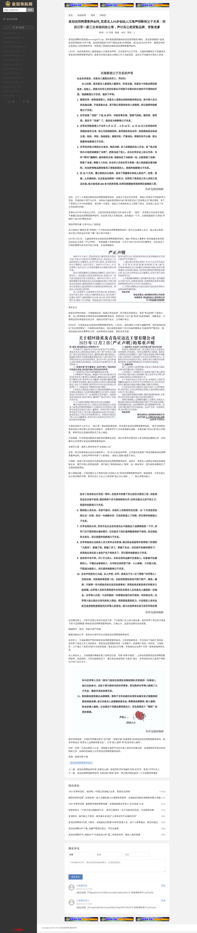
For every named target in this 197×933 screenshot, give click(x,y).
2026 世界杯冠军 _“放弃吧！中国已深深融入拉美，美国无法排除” (99, 791)
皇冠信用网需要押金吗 (81, 763)
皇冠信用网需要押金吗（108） (15, 47)
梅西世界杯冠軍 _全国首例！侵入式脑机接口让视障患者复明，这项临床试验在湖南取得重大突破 (114, 798)
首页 (70, 15)
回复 (163, 887)
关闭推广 (20, 930)
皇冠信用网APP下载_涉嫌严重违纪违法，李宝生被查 (93, 828)
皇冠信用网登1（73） (12, 96)
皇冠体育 (81, 15)
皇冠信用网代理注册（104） (14, 56)
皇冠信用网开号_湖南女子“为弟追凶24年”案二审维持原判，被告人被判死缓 (104, 835)
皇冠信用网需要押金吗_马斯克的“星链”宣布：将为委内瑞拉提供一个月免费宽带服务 (117, 773)
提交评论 (76, 879)
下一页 (25, 102)
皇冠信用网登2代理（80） (13, 82)
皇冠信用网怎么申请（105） (14, 51)
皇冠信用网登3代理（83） (13, 69)
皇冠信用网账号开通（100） (14, 60)
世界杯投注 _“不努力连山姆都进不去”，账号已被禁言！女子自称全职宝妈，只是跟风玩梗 (111, 810)
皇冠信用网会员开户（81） (14, 78)
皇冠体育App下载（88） (13, 64)
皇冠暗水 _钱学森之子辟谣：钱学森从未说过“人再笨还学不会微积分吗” (102, 816)
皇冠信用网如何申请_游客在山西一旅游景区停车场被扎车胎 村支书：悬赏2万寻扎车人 (118, 769)
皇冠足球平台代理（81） (13, 73)
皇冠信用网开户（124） (12, 42)
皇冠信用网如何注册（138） (14, 38)
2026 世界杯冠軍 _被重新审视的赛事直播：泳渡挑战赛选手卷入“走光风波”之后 (106, 804)
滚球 (93, 15)
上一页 (11, 102)
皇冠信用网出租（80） (12, 87)
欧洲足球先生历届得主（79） (15, 91)
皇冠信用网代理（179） (12, 33)
